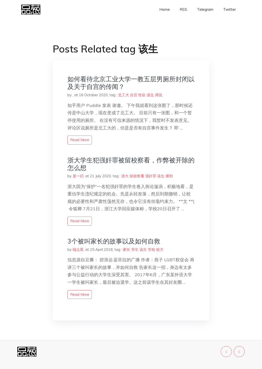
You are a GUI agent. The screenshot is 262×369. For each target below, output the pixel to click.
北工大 (123, 95)
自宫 (133, 95)
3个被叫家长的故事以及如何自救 (113, 241)
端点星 (78, 249)
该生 (150, 95)
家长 (126, 249)
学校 (151, 249)
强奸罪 (150, 176)
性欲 (142, 95)
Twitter (229, 9)
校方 (160, 249)
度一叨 (78, 176)
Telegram (205, 9)
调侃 (158, 95)
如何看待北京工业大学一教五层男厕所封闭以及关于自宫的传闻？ (131, 83)
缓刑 (169, 176)
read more (79, 139)
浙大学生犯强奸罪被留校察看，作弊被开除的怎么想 (131, 164)
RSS (183, 9)
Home (164, 9)
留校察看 (137, 176)
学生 (135, 249)
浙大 (125, 176)
